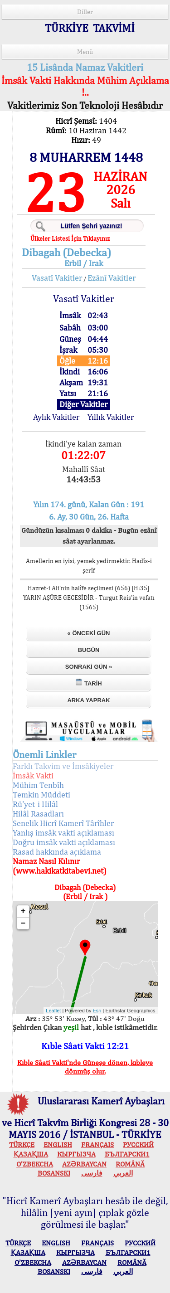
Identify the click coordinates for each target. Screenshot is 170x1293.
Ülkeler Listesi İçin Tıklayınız (70, 238)
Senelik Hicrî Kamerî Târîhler (63, 823)
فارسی (91, 1173)
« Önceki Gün (89, 633)
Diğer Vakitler (83, 404)
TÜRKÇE (21, 1144)
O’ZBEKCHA (34, 1164)
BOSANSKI (54, 1173)
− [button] (23, 923)
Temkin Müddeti (41, 794)
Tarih (88, 682)
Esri (97, 1010)
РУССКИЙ (138, 1144)
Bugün (89, 649)
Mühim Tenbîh (38, 785)
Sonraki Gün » (88, 666)
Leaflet (53, 1010)
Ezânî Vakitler (111, 277)
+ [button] (23, 911)
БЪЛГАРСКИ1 (127, 1154)
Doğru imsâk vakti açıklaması (64, 842)
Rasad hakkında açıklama (57, 851)
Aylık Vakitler (56, 417)
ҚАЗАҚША (31, 1154)
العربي (123, 1173)
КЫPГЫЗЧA (76, 1154)
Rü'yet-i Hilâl (35, 804)
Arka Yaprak (88, 700)
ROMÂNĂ (130, 1164)
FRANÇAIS (97, 1144)
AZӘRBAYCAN (84, 1164)
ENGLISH (58, 1144)
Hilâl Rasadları (38, 813)
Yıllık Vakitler (110, 417)
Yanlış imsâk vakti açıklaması (63, 832)
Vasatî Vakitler (57, 277)
